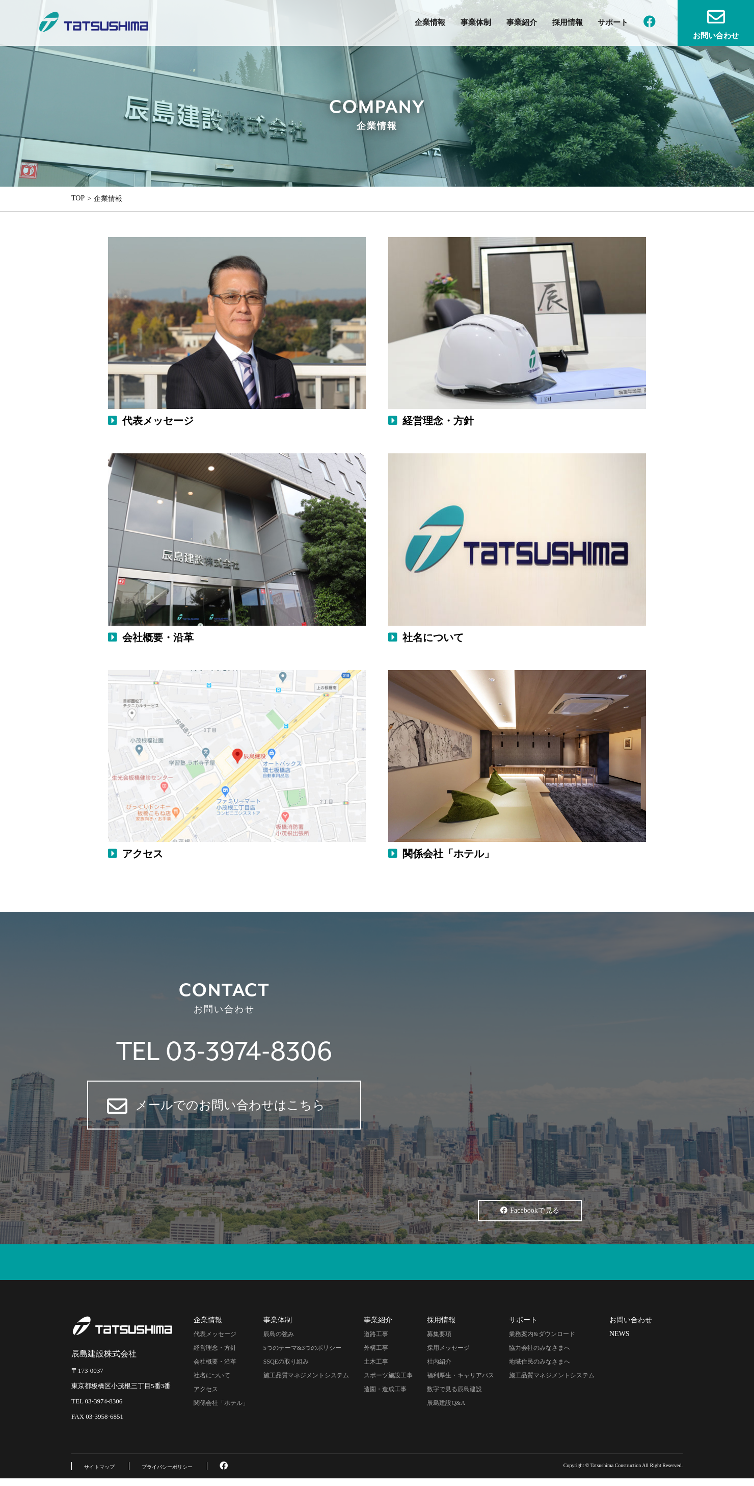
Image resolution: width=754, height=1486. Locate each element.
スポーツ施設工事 (388, 1375)
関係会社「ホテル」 (221, 1402)
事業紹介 (521, 22)
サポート (613, 22)
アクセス (206, 1389)
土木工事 (376, 1361)
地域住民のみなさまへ (539, 1361)
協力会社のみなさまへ (539, 1347)
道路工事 (376, 1334)
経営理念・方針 (215, 1347)
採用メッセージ (448, 1347)
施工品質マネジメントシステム (306, 1375)
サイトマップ (99, 1467)
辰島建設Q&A (446, 1402)
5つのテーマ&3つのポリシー (302, 1347)
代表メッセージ (215, 1334)
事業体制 (476, 22)
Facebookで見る (529, 1210)
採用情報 (567, 22)
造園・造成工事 (385, 1389)
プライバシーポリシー (167, 1467)
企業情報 (430, 22)
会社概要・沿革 (215, 1361)
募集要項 (439, 1334)
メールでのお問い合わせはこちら (216, 1106)
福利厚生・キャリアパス (460, 1375)
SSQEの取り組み (286, 1361)
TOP (78, 198)
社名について (212, 1375)
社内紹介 (439, 1361)
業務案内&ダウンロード (542, 1334)
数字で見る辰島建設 (454, 1389)
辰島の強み (278, 1334)
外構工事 (376, 1347)
